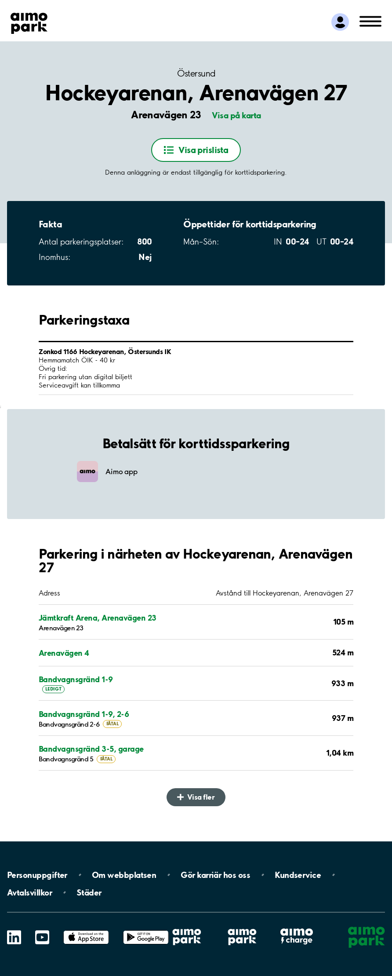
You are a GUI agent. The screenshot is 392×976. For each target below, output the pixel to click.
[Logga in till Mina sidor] (340, 22)
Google (146, 930)
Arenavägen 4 (64, 653)
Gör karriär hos (215, 875)
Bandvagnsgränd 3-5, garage (91, 748)
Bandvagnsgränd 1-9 (76, 679)
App (86, 930)
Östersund (196, 73)
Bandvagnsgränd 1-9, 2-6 (84, 714)
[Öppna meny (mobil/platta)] (370, 21)
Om (124, 875)
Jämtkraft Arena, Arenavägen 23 (97, 617)
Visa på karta (236, 115)
